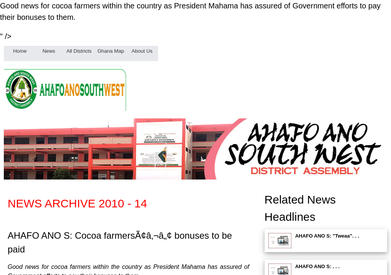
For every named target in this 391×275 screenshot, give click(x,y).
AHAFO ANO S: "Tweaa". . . (327, 236)
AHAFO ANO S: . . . (317, 266)
